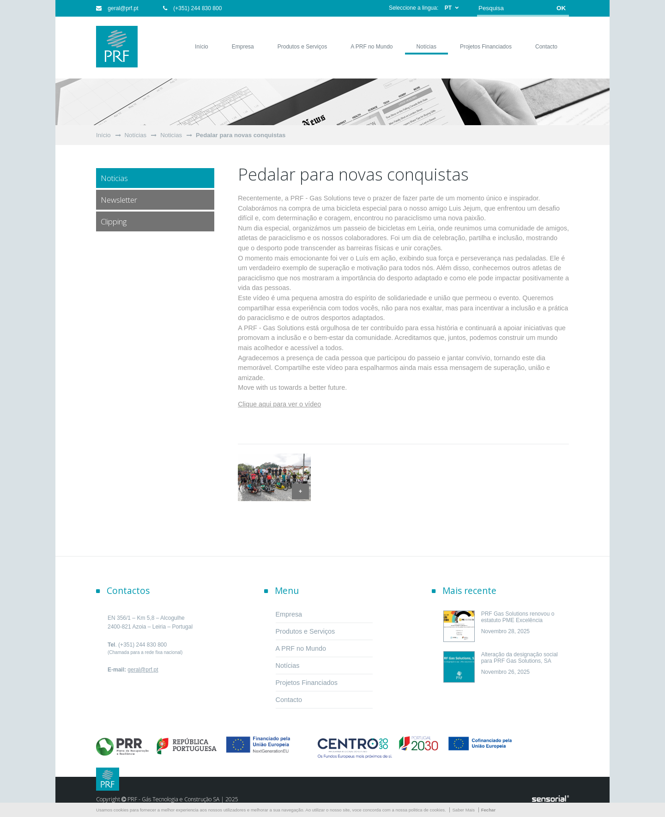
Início (103, 135)
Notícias (136, 135)
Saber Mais (463, 809)
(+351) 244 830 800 (192, 8)
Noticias (171, 135)
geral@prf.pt (117, 8)
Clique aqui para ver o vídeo (279, 404)
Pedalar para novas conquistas (240, 135)
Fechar (488, 809)
